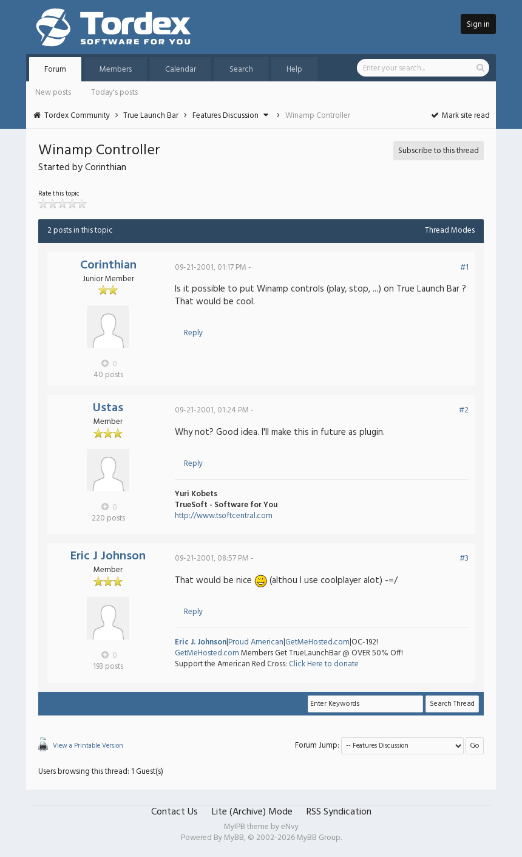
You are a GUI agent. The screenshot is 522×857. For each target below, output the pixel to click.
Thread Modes (450, 230)
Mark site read (460, 115)
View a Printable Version (88, 745)
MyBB (234, 837)
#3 (464, 558)
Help (294, 69)
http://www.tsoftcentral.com (224, 516)
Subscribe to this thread (438, 151)
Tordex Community (77, 115)
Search (241, 69)
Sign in (478, 24)
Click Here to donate (324, 664)
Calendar (180, 69)
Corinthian (108, 265)
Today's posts (114, 92)
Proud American (255, 642)
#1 (464, 267)
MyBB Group (319, 837)
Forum (55, 69)
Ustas (108, 408)
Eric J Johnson (108, 556)
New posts (53, 92)
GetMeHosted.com (317, 642)
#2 (464, 410)
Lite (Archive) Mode (252, 812)
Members (116, 69)
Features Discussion (225, 115)
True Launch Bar (150, 115)
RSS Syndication (339, 812)
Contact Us (174, 812)
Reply (193, 333)
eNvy (290, 827)
